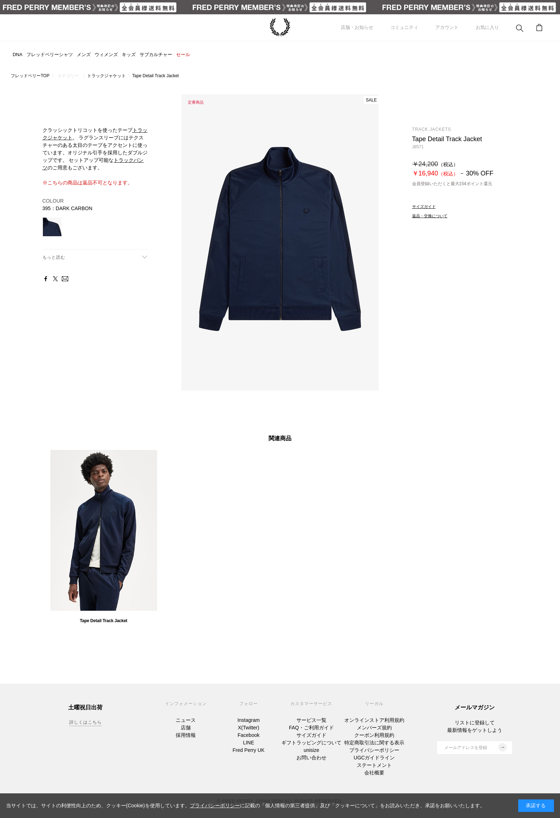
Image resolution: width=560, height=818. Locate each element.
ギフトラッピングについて (311, 742)
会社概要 (374, 772)
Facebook (248, 735)
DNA (17, 54)
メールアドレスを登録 (475, 747)
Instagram (249, 720)
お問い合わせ (311, 757)
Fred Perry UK (248, 750)
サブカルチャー (156, 54)
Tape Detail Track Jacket (104, 620)
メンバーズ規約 (374, 727)
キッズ (129, 54)
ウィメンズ (106, 54)
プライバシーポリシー (374, 750)
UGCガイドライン (374, 757)
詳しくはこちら (85, 722)
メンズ (84, 54)
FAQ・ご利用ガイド (311, 727)
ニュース (186, 720)
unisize (311, 750)
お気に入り (487, 27)
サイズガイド (311, 735)
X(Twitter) (248, 727)
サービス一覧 (311, 720)
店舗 (186, 727)
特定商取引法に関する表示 (374, 742)
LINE (248, 742)
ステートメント (374, 765)
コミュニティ (404, 27)
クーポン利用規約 (374, 735)
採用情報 (186, 735)
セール (183, 54)
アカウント (447, 27)
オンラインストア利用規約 (374, 720)
